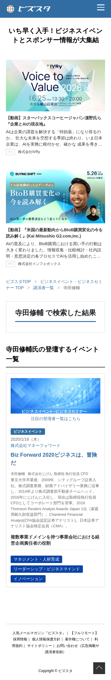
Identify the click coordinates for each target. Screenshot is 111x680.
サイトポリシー (39, 646)
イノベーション (28, 578)
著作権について (77, 639)
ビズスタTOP (18, 281)
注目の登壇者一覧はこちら (56, 418)
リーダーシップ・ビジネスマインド (47, 569)
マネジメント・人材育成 (36, 559)
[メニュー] (100, 7)
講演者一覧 (43, 287)
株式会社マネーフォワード (35, 445)
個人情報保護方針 (46, 639)
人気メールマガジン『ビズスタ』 (39, 633)
